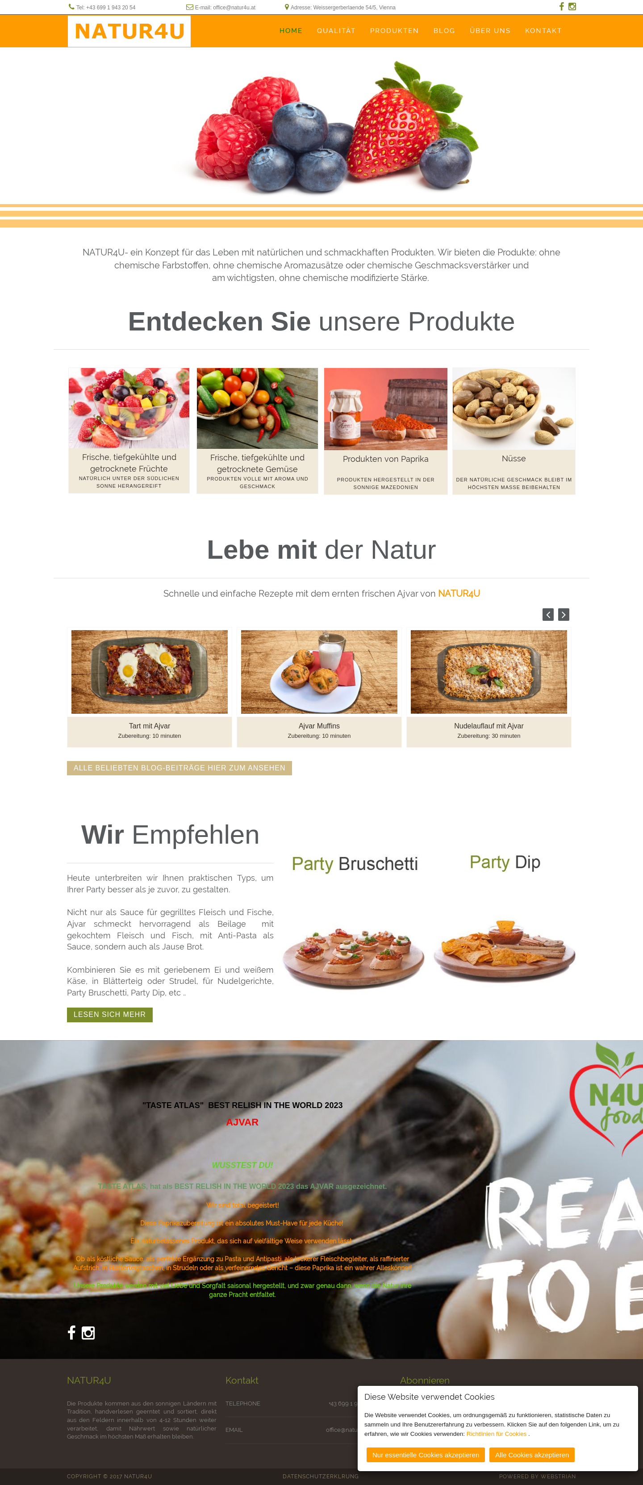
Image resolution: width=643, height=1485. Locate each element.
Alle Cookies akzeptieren (532, 1452)
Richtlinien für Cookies (497, 1431)
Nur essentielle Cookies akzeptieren (425, 1452)
